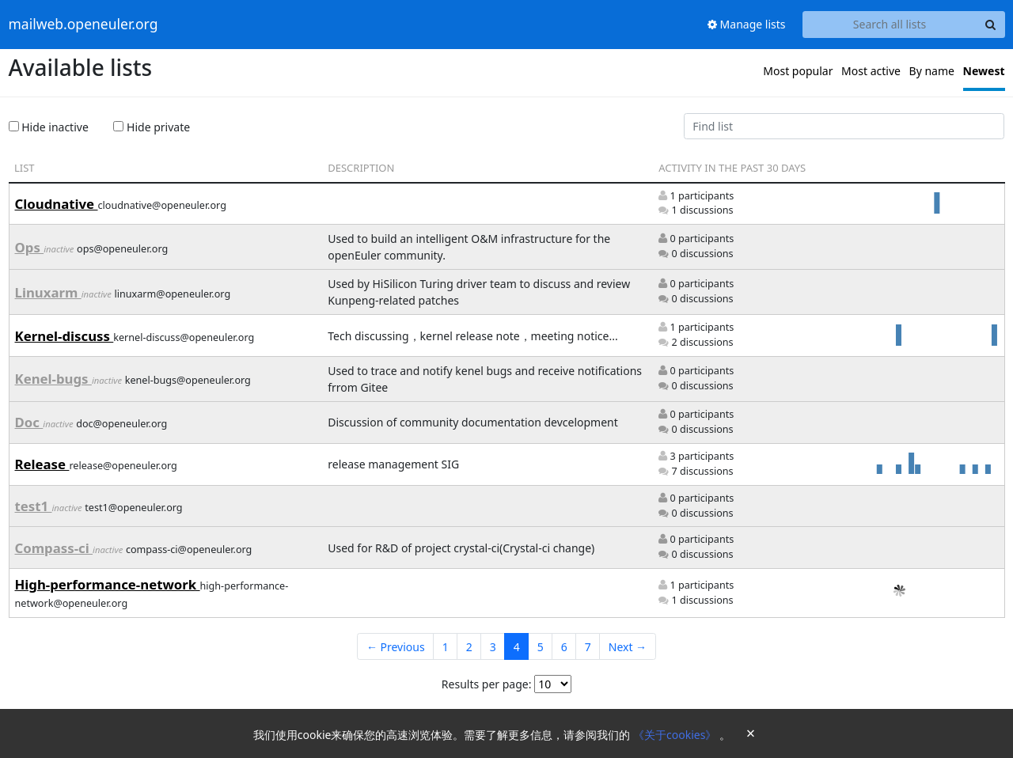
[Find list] (844, 126)
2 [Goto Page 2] (469, 646)
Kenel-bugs (53, 379)
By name (931, 70)
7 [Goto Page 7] (588, 646)
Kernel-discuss (64, 336)
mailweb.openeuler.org (83, 24)
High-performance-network (107, 584)
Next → (628, 646)
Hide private (151, 127)
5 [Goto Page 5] (540, 646)
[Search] (991, 24)
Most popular (798, 70)
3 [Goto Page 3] (493, 646)
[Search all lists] (889, 24)
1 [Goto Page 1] (445, 646)
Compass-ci (54, 548)
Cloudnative (56, 204)
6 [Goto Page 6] (564, 646)
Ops (29, 247)
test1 (33, 506)
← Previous (395, 646)
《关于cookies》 (676, 734)
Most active (871, 70)
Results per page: (487, 684)
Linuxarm (48, 292)
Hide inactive (49, 127)
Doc (29, 422)
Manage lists (747, 24)
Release (42, 464)
